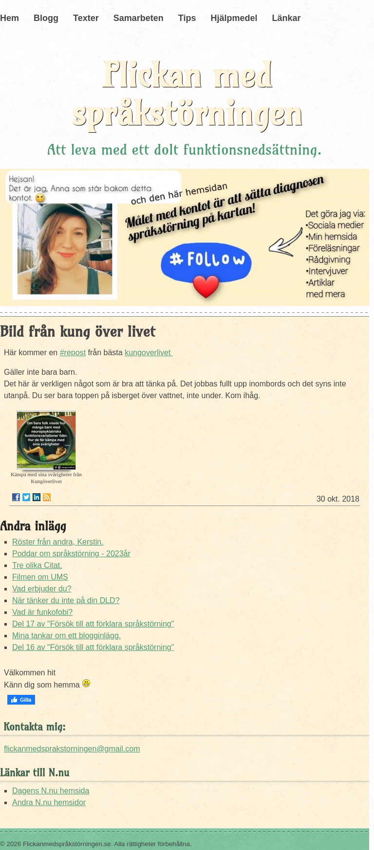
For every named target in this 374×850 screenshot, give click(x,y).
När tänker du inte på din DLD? (66, 600)
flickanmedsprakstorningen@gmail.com (72, 749)
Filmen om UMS (40, 577)
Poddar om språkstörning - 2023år (71, 553)
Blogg (46, 18)
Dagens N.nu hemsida (50, 791)
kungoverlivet (149, 352)
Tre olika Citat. (37, 565)
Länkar (286, 18)
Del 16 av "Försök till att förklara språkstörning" (93, 647)
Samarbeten (138, 18)
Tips (187, 18)
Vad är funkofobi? (42, 612)
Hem (9, 18)
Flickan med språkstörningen (187, 94)
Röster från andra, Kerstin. (58, 542)
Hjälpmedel (233, 18)
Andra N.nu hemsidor (49, 802)
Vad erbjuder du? (42, 589)
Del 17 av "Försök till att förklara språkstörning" (93, 624)
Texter (86, 18)
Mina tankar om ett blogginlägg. (66, 635)
